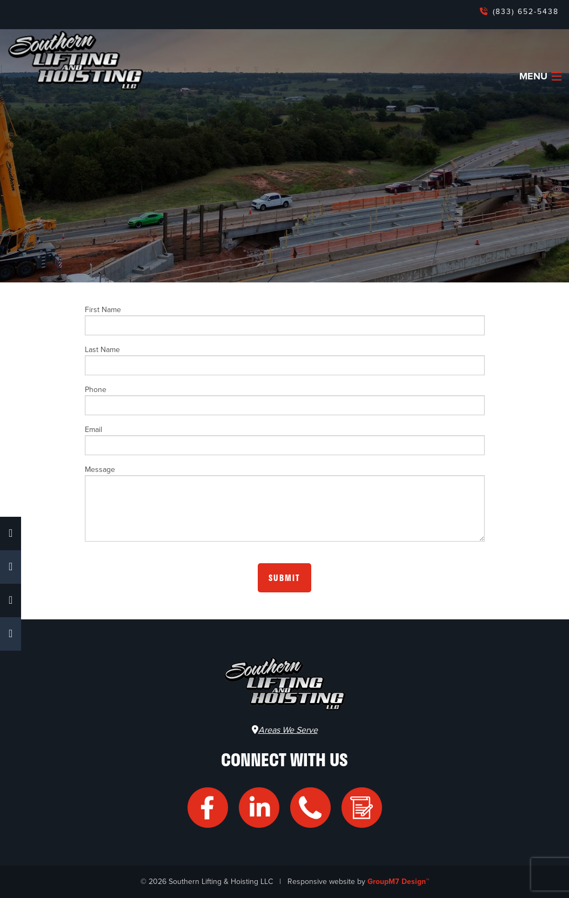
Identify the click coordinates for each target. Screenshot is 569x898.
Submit (284, 577)
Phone (285, 400)
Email (285, 440)
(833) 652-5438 (524, 11)
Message (285, 503)
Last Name (285, 360)
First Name (285, 320)
